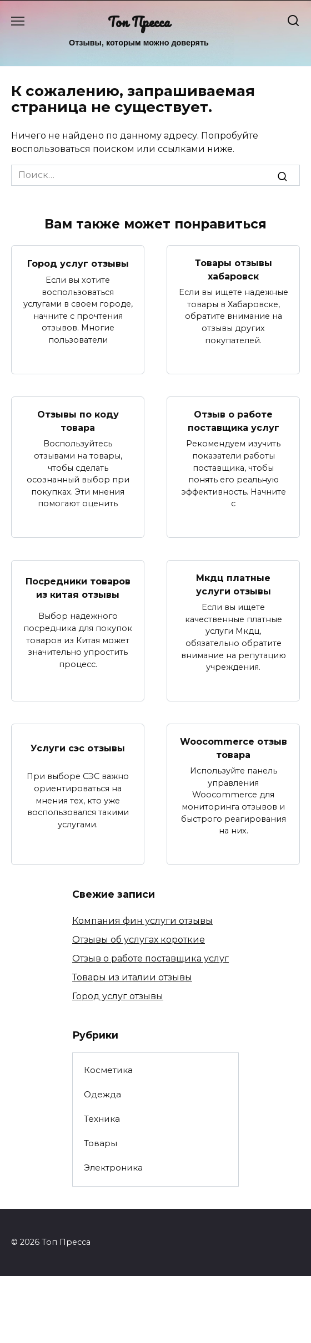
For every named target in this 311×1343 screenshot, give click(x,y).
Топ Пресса (139, 22)
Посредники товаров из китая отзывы (78, 587)
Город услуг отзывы (78, 263)
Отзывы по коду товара (78, 421)
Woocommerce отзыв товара (233, 748)
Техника (102, 1118)
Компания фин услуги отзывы (142, 920)
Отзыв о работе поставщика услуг (233, 421)
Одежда (102, 1094)
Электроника (113, 1167)
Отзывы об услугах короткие (138, 939)
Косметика (108, 1070)
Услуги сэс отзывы (78, 747)
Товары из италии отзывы (132, 977)
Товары (100, 1143)
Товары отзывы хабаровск (233, 270)
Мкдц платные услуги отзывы (233, 585)
